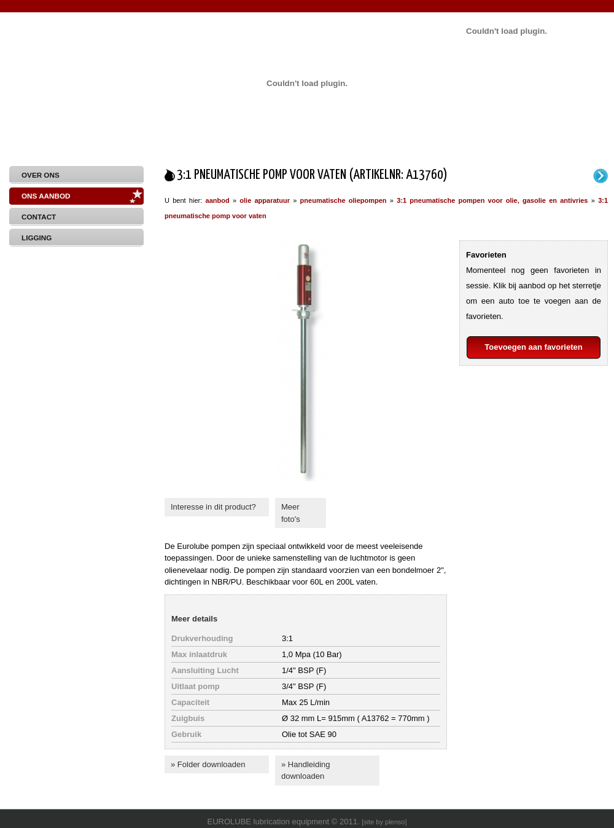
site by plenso (384, 822)
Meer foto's (290, 513)
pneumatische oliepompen (343, 200)
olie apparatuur (264, 200)
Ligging (36, 238)
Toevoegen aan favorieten (533, 347)
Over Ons (40, 175)
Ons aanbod (45, 196)
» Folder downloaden (208, 764)
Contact (38, 217)
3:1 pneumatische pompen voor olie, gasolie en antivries (492, 200)
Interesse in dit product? (213, 506)
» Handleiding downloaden (305, 770)
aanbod (218, 200)
